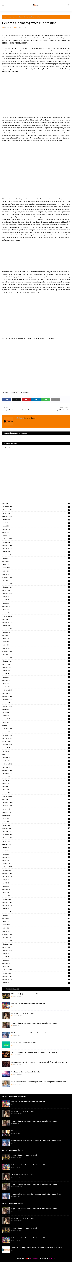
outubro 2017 (36, 693)
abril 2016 (36, 635)
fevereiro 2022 (36, 844)
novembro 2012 (36, 507)
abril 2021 (36, 818)
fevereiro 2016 (36, 629)
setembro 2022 (36, 867)
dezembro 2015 (36, 622)
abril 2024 (36, 918)
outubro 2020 (36, 799)
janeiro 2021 (36, 809)
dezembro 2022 (36, 876)
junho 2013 (36, 529)
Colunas (14, 17)
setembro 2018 (36, 728)
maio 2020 (36, 783)
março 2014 (36, 558)
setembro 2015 (36, 616)
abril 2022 (36, 851)
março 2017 (36, 671)
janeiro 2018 (36, 703)
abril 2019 (36, 751)
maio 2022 (36, 854)
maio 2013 (36, 526)
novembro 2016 (36, 658)
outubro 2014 (36, 580)
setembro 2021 (36, 828)
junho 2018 (36, 719)
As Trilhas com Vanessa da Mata (22, 1013)
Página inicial (7, 17)
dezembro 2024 (36, 944)
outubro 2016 (36, 654)
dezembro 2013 (36, 548)
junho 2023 (36, 889)
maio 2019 (36, 754)
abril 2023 (36, 883)
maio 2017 (36, 677)
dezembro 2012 (36, 510)
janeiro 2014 (36, 552)
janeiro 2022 (36, 841)
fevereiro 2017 (36, 667)
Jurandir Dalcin (8, 28)
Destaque (14, 392)
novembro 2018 (36, 735)
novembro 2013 (36, 545)
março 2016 (36, 632)
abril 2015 (36, 600)
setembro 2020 (36, 796)
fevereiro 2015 (36, 593)
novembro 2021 (36, 835)
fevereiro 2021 (36, 812)
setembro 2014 (36, 577)
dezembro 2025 (36, 979)
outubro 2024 (36, 937)
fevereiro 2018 (36, 706)
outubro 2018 (36, 732)
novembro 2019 (36, 770)
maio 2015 (36, 603)
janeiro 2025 (36, 947)
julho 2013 (36, 532)
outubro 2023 (36, 899)
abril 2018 (36, 712)
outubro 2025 (36, 973)
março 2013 (36, 519)
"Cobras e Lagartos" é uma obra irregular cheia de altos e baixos (34, 1131)
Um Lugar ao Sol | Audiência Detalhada (25, 1072)
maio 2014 (36, 564)
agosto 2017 (36, 687)
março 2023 (36, 880)
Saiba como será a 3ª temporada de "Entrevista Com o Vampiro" (34, 1052)
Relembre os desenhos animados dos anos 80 (28, 1004)
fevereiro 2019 (36, 744)
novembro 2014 (36, 584)
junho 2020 (36, 786)
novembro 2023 (36, 902)
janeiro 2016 (36, 625)
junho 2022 (36, 857)
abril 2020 (36, 780)
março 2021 (36, 815)
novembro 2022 (36, 873)
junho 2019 (36, 757)
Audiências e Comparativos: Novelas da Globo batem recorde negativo (36, 1248)
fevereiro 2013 (36, 516)
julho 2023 (36, 892)
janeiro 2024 (36, 909)
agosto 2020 (36, 793)
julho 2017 (36, 683)
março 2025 (36, 954)
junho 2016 (36, 642)
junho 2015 (36, 606)
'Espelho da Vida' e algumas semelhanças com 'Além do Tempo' (34, 1023)
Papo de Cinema (24, 392)
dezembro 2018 (36, 738)
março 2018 (36, 709)
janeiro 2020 (36, 777)
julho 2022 (36, 860)
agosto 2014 (36, 574)
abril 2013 (36, 523)
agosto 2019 (36, 761)
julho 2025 (36, 966)
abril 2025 (36, 957)
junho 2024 (36, 925)
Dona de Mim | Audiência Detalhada (24, 1043)
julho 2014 (36, 571)
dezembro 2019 (36, 773)
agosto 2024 (36, 931)
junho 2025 (36, 963)
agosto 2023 (36, 896)
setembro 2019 (36, 764)
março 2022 (36, 847)
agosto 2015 (36, 613)
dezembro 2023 (36, 905)
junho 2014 (36, 568)
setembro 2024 (36, 934)
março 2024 (36, 915)
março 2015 (36, 597)
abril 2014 (36, 561)
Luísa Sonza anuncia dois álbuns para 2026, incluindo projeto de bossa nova (38, 1082)
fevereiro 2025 (36, 950)
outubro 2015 (36, 619)
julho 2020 (36, 790)
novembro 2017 (36, 696)
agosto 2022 (36, 863)
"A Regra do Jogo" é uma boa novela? (24, 994)
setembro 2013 (36, 539)
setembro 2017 (36, 690)
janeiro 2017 (36, 664)
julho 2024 (36, 928)
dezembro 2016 (36, 661)
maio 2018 (36, 716)
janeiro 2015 (36, 590)
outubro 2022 (36, 870)
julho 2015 (36, 609)
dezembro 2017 (36, 699)
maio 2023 (36, 886)
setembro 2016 (36, 651)
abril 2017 (36, 674)
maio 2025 (36, 960)
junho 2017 (36, 680)
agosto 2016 (36, 648)
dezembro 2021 (36, 838)
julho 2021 (36, 822)
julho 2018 (36, 722)
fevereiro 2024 (36, 912)
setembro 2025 (36, 970)
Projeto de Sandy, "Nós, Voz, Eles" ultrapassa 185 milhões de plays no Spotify (39, 1062)
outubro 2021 (36, 831)
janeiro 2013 (36, 513)
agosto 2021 (36, 825)
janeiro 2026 (36, 982)
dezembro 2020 (36, 806)
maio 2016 (36, 638)
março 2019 (36, 748)
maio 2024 (36, 921)
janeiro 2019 (36, 741)
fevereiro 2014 (36, 555)
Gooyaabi (52, 1258)
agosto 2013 (36, 535)
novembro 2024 (36, 941)
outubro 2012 (36, 503)
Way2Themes (34, 1258)
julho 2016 (36, 645)
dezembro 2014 (36, 587)
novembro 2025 (36, 976)
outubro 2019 (36, 767)
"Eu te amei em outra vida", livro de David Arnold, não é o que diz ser (36, 1033)
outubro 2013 (36, 542)
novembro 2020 (36, 802)
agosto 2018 (36, 725)
